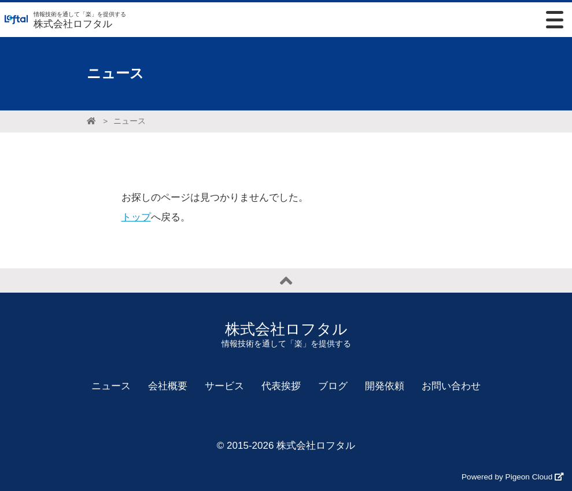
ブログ (333, 386)
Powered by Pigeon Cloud (512, 476)
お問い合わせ (451, 386)
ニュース (129, 121)
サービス (224, 386)
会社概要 (167, 386)
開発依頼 (384, 386)
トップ (136, 217)
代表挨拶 (281, 386)
